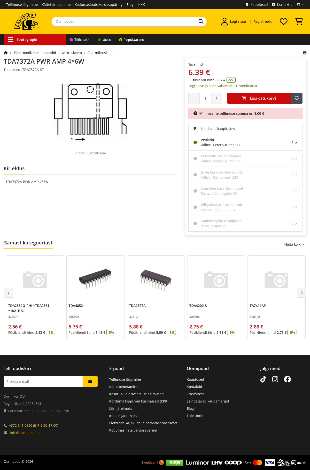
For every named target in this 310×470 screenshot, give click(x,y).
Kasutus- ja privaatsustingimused (136, 394)
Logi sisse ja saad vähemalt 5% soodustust (222, 85)
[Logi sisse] (233, 21)
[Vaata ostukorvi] (298, 21)
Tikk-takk (80, 39)
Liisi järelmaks (120, 408)
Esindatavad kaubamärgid (208, 401)
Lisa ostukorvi (259, 98)
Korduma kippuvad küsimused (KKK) (138, 401)
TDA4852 (76, 305)
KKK (141, 4)
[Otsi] (201, 21)
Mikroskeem (72, 52)
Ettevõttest (195, 394)
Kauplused (257, 4)
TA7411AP (258, 305)
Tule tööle (195, 415)
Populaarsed (131, 39)
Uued (104, 39)
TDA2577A (137, 305)
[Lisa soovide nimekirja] (296, 98)
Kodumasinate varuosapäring (99, 4)
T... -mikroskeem (101, 52)
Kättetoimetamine (56, 4)
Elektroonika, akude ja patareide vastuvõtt (143, 423)
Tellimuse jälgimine (22, 4)
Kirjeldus (14, 168)
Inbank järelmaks (123, 415)
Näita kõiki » (294, 244)
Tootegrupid (22, 40)
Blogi (130, 4)
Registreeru (263, 21)
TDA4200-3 (198, 305)
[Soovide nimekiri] (283, 21)
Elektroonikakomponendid (35, 52)
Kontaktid (282, 4)
